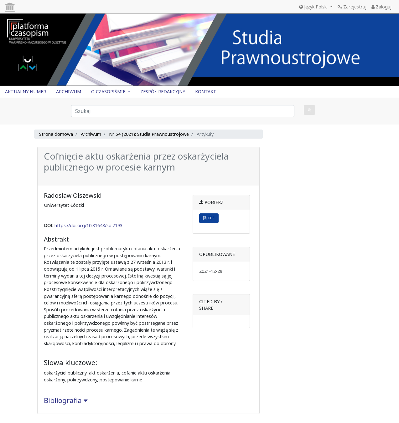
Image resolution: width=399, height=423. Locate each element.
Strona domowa (56, 134)
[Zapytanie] (182, 111)
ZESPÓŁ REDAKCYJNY (162, 91)
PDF (209, 218)
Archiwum (91, 134)
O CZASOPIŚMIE (109, 91)
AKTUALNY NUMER (25, 91)
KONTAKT (205, 91)
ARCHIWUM (68, 91)
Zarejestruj (352, 7)
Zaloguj (381, 7)
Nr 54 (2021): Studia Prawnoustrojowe (149, 134)
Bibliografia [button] (66, 400)
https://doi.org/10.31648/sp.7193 (88, 225)
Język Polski (314, 7)
